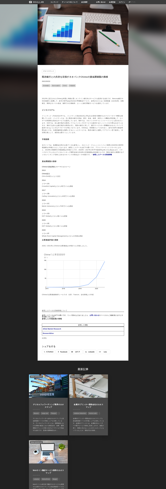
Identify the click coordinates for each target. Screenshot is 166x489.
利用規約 (104, 462)
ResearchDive (48, 333)
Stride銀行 (46, 85)
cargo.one (44, 413)
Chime (65, 85)
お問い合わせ (101, 2)
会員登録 (112, 2)
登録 (119, 454)
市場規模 (72, 85)
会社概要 (84, 2)
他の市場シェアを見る (83, 444)
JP (130, 2)
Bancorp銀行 (56, 85)
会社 (85, 454)
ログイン (122, 2)
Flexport (53, 413)
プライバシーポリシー (108, 458)
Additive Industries (76, 413)
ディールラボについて (70, 2)
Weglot (127, 413)
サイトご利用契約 (105, 454)
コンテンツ (54, 2)
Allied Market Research (52, 329)
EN (134, 2)
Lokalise (109, 413)
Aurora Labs (89, 413)
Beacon (36, 413)
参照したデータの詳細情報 (102, 154)
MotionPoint (118, 413)
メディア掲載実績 (89, 462)
